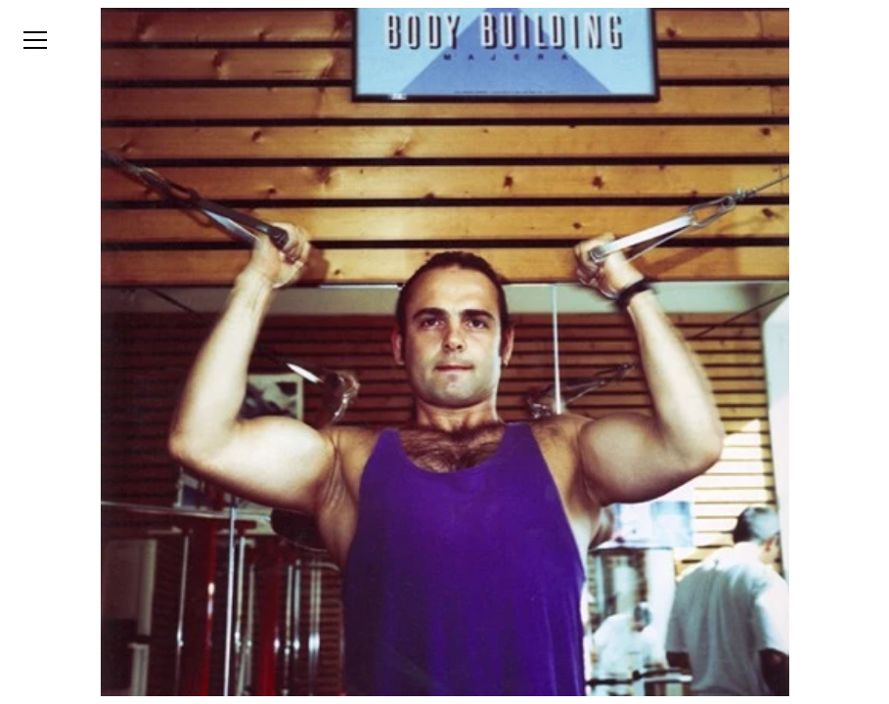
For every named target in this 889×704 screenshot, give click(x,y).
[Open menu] (35, 40)
